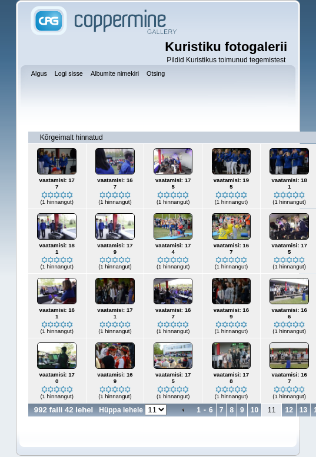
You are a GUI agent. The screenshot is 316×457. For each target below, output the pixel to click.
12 (288, 410)
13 (303, 410)
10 (254, 410)
